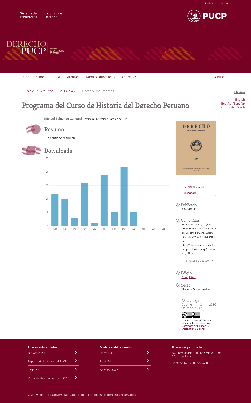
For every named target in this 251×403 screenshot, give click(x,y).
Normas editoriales (99, 77)
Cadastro (210, 3)
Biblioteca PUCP (38, 353)
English (240, 99)
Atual (57, 77)
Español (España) (233, 103)
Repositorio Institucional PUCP (47, 361)
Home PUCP (107, 353)
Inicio (25, 77)
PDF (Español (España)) (194, 190)
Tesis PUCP (35, 370)
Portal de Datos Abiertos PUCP (47, 378)
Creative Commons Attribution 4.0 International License (196, 325)
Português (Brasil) (233, 107)
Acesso (225, 3)
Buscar (220, 77)
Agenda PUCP (109, 370)
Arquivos (73, 77)
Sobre (40, 77)
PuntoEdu (106, 361)
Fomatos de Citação (197, 261)
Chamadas (129, 77)
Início (30, 91)
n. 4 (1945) (68, 91)
